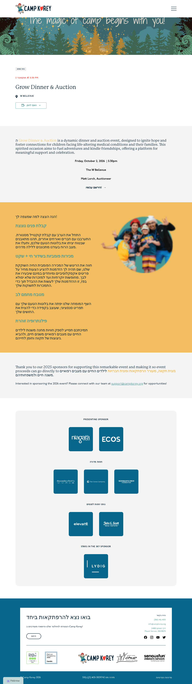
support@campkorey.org (127, 383)
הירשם (33, 636)
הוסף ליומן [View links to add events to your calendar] (32, 105)
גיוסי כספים (21, 69)
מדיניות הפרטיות (164, 678)
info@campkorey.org (157, 624)
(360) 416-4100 (160, 620)
